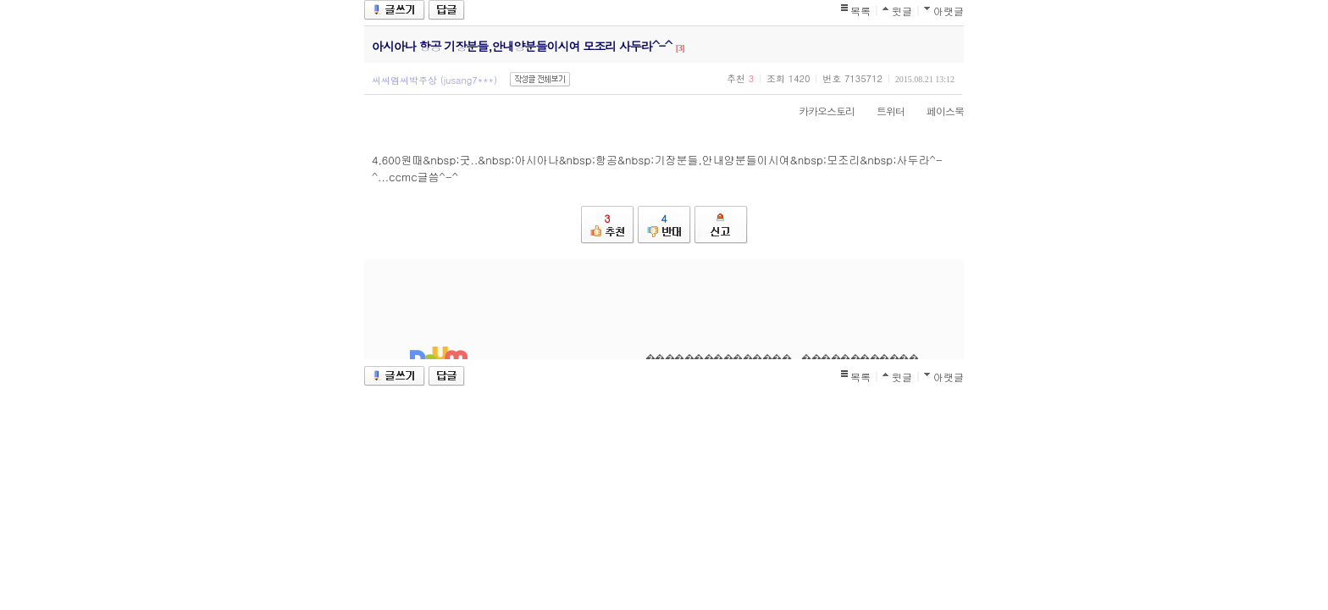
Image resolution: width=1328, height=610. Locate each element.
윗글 (902, 10)
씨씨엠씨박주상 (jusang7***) (434, 80)
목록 (860, 10)
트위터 (882, 110)
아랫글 (948, 10)
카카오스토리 (818, 110)
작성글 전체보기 (540, 79)
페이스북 (937, 110)
